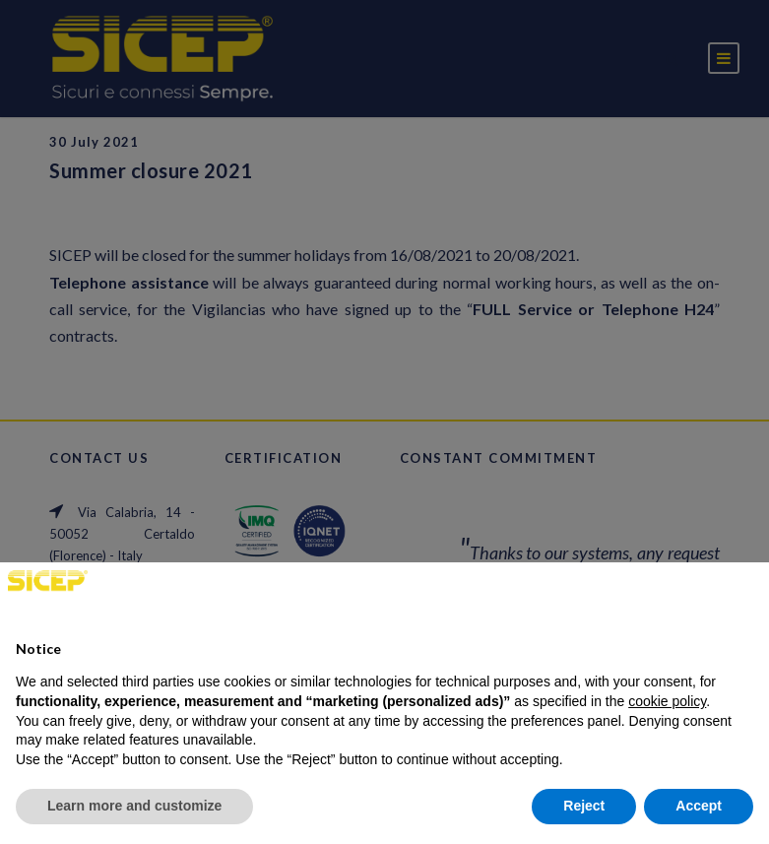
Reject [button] (584, 805)
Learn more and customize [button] (134, 805)
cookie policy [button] (667, 701)
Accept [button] (698, 805)
